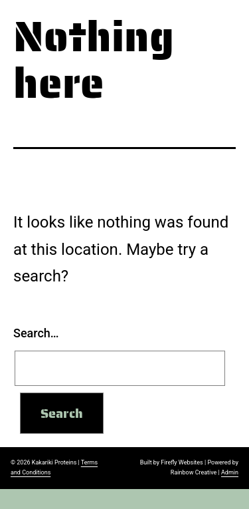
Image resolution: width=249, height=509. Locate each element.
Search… (36, 333)
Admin (229, 472)
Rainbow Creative (193, 472)
